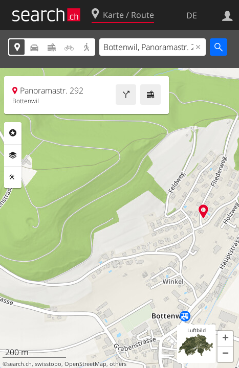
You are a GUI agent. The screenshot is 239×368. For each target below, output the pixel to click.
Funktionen (12, 177)
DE (191, 15)
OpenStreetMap (85, 363)
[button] (225, 339)
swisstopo (48, 363)
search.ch (19, 363)
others (118, 363)
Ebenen (12, 155)
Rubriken (12, 133)
